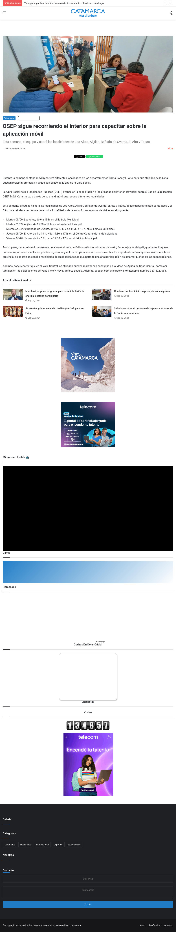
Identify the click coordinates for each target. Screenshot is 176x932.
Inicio (142, 925)
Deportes (58, 844)
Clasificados (154, 925)
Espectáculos (74, 844)
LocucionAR (75, 925)
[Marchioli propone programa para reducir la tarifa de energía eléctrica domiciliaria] (13, 294)
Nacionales (25, 844)
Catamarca (9, 118)
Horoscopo (100, 642)
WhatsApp (94, 157)
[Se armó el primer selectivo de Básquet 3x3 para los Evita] (13, 311)
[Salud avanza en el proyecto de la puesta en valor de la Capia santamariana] (101, 311)
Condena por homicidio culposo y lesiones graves (142, 291)
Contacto (8, 870)
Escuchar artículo (28, 118)
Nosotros (8, 855)
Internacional (42, 844)
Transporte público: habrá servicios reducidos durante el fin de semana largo (64, 3)
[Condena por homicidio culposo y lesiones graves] (101, 294)
